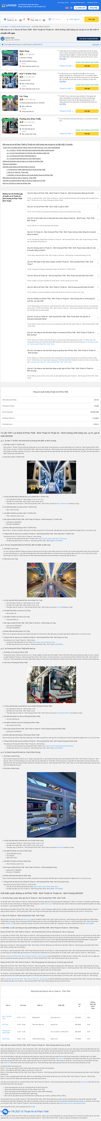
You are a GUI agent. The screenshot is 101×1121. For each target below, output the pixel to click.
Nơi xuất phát (10, 18)
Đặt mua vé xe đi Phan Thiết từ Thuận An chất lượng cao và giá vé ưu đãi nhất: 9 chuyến (38, 144)
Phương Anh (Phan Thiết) (64, 713)
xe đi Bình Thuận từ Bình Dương (19, 27)
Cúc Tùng (60, 607)
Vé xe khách (4, 26)
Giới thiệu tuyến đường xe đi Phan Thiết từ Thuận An (19, 167)
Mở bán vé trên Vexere (78, 2)
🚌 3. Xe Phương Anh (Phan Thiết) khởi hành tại (21, 156)
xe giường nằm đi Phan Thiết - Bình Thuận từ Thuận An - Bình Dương (26, 979)
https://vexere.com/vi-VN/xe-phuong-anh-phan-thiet (57, 746)
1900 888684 (59, 540)
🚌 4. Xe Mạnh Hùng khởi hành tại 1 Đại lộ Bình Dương (24, 158)
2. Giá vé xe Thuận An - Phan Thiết (17, 172)
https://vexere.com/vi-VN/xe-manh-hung (45, 886)
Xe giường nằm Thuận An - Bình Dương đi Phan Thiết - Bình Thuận (50, 362)
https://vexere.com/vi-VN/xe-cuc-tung (43, 642)
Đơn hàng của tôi (63, 2)
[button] (63, 193)
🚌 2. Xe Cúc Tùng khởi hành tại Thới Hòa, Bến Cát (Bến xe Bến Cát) (28, 153)
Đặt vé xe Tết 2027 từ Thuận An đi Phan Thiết (17, 183)
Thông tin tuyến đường (10, 164)
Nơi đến (32, 18)
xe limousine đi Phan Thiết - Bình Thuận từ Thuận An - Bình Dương (25, 956)
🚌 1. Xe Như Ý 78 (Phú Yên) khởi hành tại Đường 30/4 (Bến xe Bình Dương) (30, 150)
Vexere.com (48, 904)
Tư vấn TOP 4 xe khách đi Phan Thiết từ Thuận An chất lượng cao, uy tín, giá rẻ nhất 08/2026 (31, 147)
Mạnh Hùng (60, 847)
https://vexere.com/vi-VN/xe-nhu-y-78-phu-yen (53, 538)
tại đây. (33, 1106)
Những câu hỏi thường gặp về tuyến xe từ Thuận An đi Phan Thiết (23, 161)
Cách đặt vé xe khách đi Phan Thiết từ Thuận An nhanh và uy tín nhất (24, 180)
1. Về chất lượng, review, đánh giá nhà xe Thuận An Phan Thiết (26, 169)
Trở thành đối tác (93, 2)
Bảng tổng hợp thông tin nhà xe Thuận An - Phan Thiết (19, 178)
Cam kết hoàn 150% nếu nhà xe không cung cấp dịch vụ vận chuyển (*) (31, 5)
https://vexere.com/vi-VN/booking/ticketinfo (72, 1103)
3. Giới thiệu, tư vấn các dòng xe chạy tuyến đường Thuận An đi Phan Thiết (30, 175)
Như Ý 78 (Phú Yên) (63, 503)
